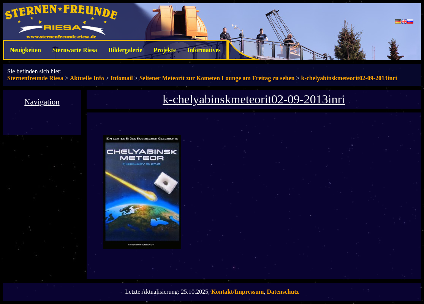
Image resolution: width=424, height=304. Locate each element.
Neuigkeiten (25, 50)
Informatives (204, 50)
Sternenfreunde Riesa (35, 78)
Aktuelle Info (87, 78)
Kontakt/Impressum (237, 291)
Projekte (164, 50)
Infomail (122, 78)
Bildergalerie (125, 50)
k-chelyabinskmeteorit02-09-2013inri (349, 78)
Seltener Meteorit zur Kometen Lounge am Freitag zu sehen (217, 78)
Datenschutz (283, 291)
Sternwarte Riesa (74, 50)
